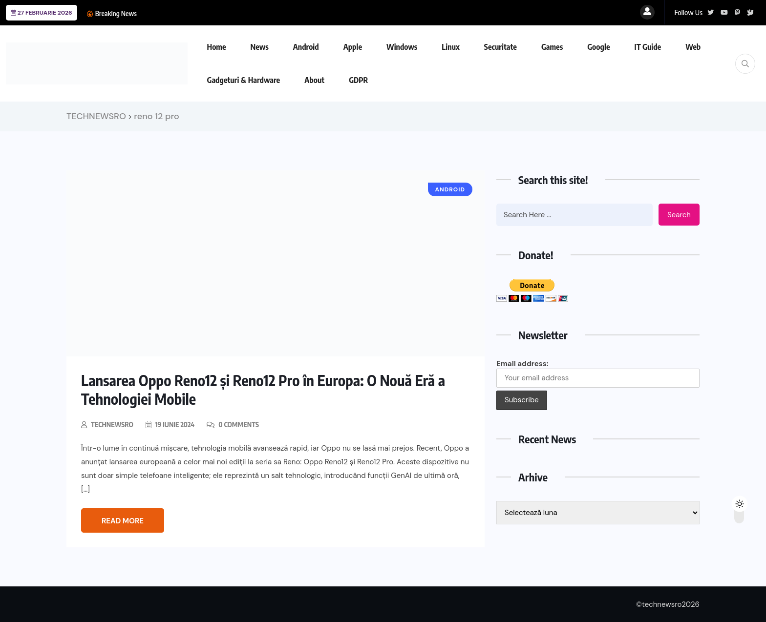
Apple (352, 47)
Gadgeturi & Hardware (243, 80)
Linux (450, 47)
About (314, 80)
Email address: (598, 373)
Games (552, 47)
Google (598, 47)
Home (216, 47)
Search (679, 215)
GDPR (358, 80)
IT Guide (648, 47)
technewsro (112, 424)
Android (306, 47)
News (260, 47)
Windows (401, 47)
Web (693, 47)
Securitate (500, 47)
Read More (123, 521)
